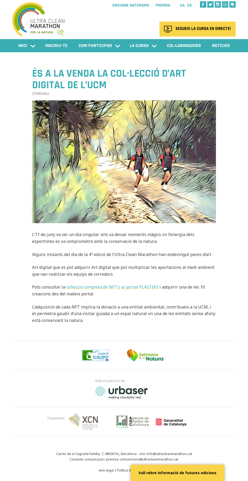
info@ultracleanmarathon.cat (169, 453)
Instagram (218, 4)
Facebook (203, 4)
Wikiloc (232, 4)
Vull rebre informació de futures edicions (177, 472)
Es (189, 5)
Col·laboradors (184, 46)
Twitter (210, 4)
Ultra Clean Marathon (38, 16)
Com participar (95, 46)
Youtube (225, 4)
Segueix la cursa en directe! (202, 29)
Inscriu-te (56, 46)
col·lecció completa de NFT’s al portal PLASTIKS (112, 287)
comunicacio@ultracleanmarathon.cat (149, 459)
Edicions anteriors (130, 5)
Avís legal (106, 470)
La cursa (139, 46)
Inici (22, 46)
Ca (182, 5)
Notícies (221, 46)
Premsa (163, 5)
